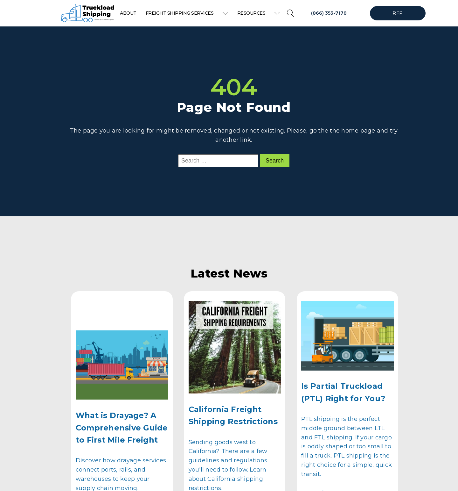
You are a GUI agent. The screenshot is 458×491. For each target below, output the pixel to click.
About (128, 13)
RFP (397, 13)
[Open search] (291, 13)
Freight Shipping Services (187, 13)
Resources (258, 13)
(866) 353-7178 (329, 13)
